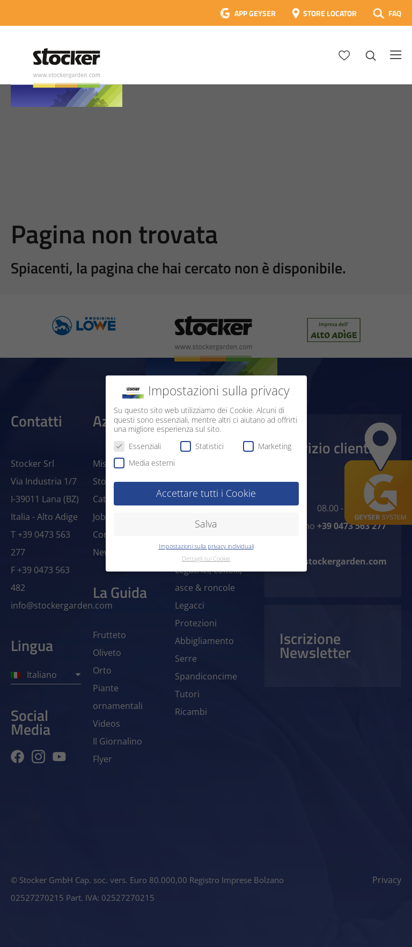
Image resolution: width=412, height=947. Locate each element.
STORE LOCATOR (330, 13)
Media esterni (144, 463)
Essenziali (137, 446)
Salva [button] (206, 523)
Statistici (202, 446)
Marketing (267, 446)
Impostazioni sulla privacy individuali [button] (206, 546)
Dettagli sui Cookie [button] (206, 558)
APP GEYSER (255, 13)
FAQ (394, 13)
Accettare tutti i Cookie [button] (206, 493)
